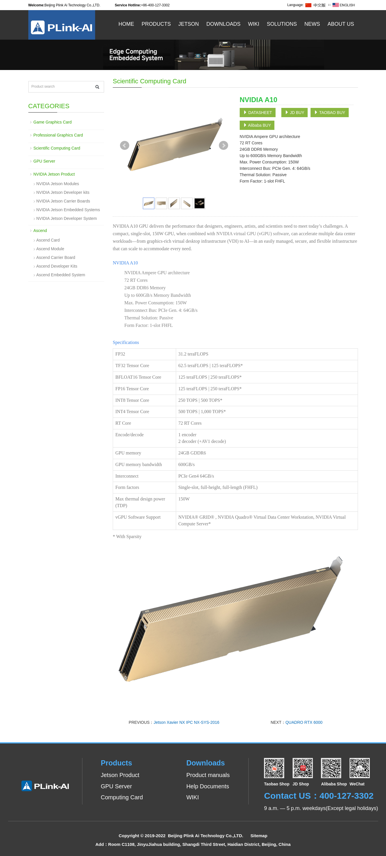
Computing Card (122, 797)
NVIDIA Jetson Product (54, 174)
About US (341, 24)
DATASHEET (257, 112)
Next (223, 145)
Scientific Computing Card (57, 148)
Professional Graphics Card (58, 135)
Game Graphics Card (53, 122)
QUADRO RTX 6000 (303, 722)
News (312, 24)
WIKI (192, 797)
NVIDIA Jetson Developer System (66, 218)
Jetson (188, 24)
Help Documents (207, 786)
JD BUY (294, 112)
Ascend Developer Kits (56, 266)
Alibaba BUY (257, 125)
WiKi (253, 24)
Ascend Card (48, 240)
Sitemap (258, 835)
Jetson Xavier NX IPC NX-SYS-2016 (186, 722)
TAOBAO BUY (329, 112)
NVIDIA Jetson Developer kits (63, 192)
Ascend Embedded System (60, 275)
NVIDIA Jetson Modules (57, 183)
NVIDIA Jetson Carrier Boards (63, 201)
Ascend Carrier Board (55, 257)
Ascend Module (50, 248)
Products (156, 24)
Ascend (40, 230)
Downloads (223, 24)
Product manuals (208, 775)
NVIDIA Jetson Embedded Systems (68, 209)
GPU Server (44, 161)
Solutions (282, 24)
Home (126, 24)
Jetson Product (120, 775)
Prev (124, 145)
